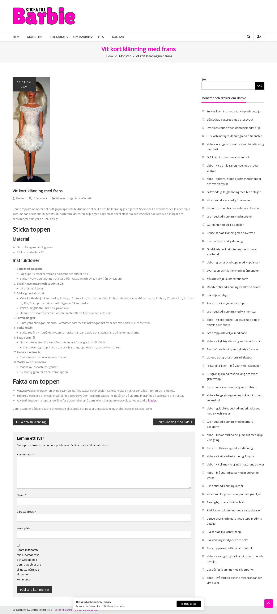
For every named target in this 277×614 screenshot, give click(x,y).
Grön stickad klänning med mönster (229, 216)
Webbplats (24, 528)
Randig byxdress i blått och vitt (226, 502)
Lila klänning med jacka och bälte (227, 540)
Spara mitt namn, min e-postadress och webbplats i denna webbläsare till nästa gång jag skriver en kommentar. (29, 564)
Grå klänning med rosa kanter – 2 (228, 157)
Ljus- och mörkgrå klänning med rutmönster (234, 136)
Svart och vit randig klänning (225, 241)
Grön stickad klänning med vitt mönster (231, 311)
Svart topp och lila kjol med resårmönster (233, 270)
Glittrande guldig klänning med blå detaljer (234, 192)
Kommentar (25, 454)
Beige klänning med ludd (172, 422)
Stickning (57, 37)
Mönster (34, 37)
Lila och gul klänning (32, 422)
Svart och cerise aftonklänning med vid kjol (234, 128)
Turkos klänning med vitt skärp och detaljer (234, 111)
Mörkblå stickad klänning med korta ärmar (233, 287)
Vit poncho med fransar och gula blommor (233, 208)
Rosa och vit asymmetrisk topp (226, 303)
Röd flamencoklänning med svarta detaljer (234, 510)
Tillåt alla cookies (188, 604)
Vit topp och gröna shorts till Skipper (229, 357)
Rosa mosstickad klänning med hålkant (231, 387)
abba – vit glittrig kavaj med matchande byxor (235, 464)
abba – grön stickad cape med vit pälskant (233, 262)
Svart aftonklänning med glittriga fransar (232, 349)
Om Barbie (81, 37)
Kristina (20, 198)
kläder (152, 400)
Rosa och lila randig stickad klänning (230, 448)
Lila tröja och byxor (219, 295)
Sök (203, 79)
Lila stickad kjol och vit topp (224, 532)
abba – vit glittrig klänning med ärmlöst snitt (234, 341)
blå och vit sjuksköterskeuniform (227, 279)
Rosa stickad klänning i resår (225, 486)
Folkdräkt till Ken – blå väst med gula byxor (234, 366)
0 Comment (40, 198)
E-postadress (26, 512)
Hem (16, 37)
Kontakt (119, 37)
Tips (101, 37)
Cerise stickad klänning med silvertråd (231, 233)
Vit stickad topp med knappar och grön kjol (234, 494)
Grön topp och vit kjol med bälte (227, 333)
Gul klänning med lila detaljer (225, 225)
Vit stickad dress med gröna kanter (229, 200)
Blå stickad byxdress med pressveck (230, 119)
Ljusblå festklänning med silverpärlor (230, 569)
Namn (21, 495)
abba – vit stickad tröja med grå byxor (230, 456)
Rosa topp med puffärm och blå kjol (229, 548)
